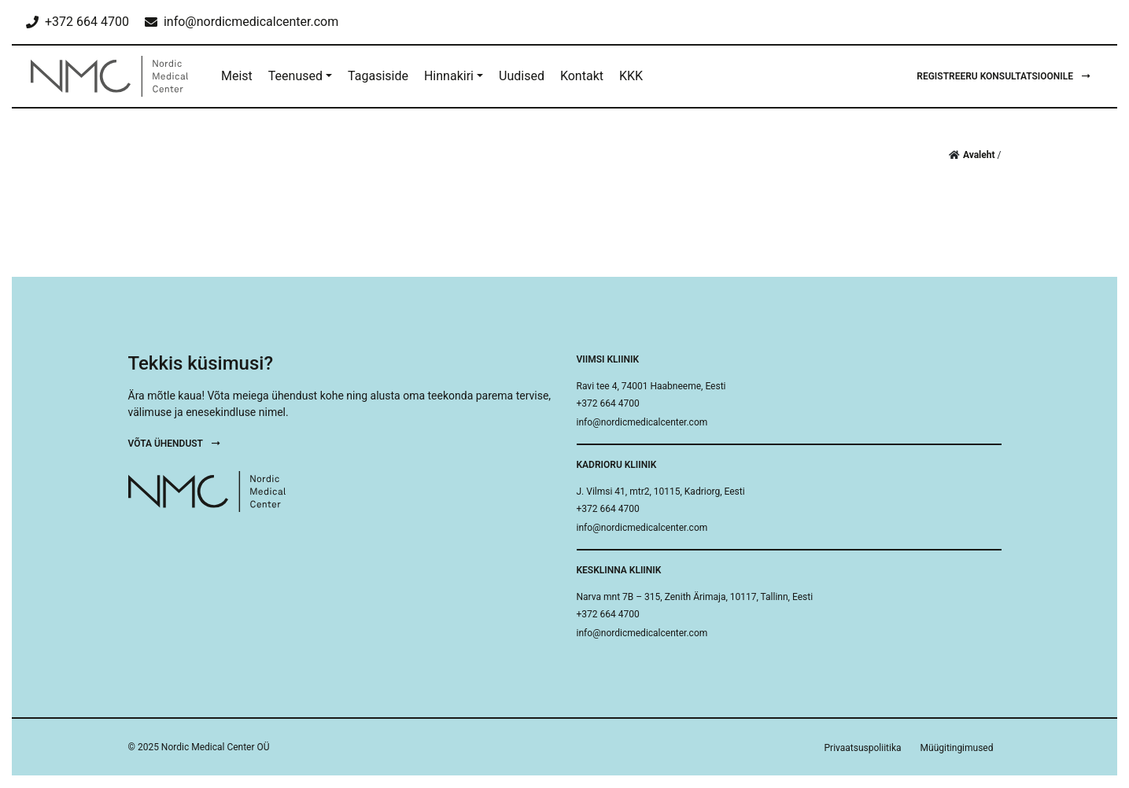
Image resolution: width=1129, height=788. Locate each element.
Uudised (521, 75)
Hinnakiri (449, 75)
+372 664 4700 (608, 403)
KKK (631, 75)
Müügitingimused (957, 747)
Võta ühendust (174, 443)
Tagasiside (378, 75)
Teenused (295, 75)
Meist (237, 75)
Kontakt (581, 75)
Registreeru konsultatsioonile (1003, 76)
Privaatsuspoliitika (863, 747)
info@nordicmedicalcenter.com (642, 422)
